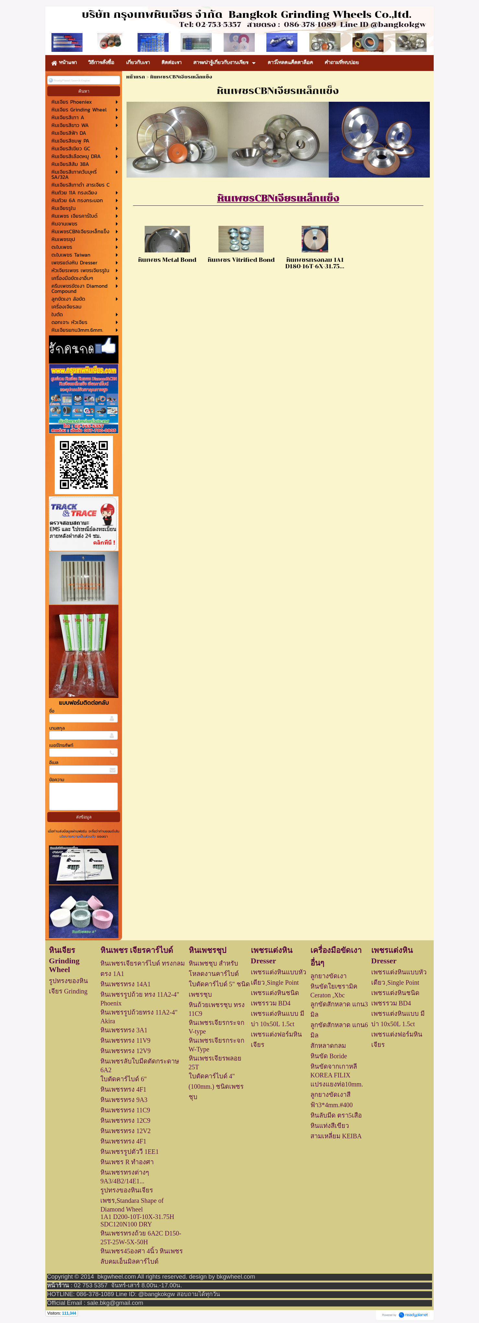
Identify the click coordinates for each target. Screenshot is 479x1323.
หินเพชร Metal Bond (167, 260)
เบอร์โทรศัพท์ (61, 745)
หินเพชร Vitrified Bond (241, 260)
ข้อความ (56, 779)
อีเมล (53, 762)
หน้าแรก (135, 77)
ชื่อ (51, 711)
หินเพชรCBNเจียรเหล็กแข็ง (278, 198)
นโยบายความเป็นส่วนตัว (78, 836)
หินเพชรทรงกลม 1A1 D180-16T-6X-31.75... (314, 263)
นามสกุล (57, 728)
